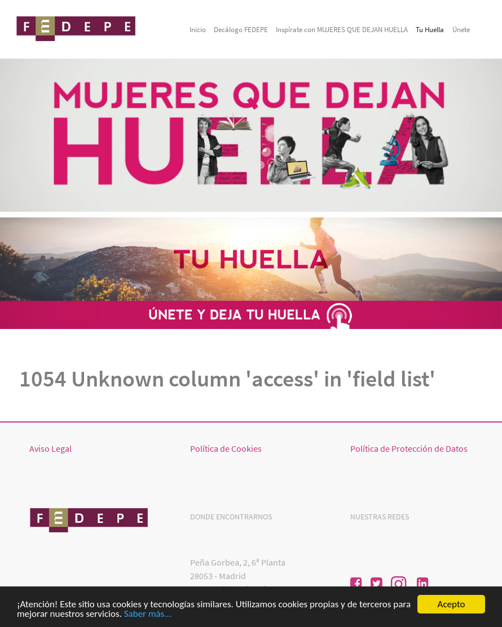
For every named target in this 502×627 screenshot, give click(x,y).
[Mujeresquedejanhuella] (77, 27)
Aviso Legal (50, 448)
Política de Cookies (226, 448)
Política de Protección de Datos (409, 448)
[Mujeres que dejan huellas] (90, 519)
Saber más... (147, 614)
